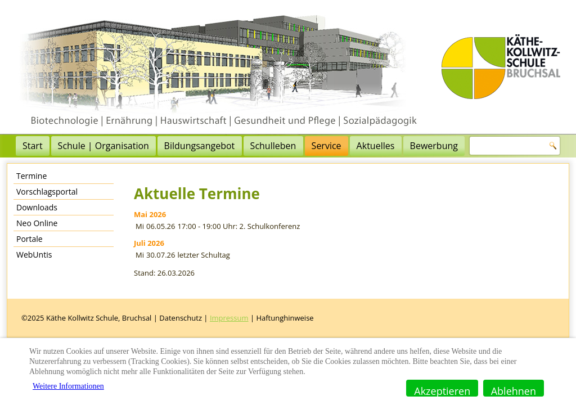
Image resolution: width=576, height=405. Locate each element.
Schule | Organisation (103, 146)
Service (326, 146)
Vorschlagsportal (47, 191)
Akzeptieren (442, 390)
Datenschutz (180, 318)
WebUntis (34, 254)
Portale (29, 238)
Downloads (36, 207)
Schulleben (273, 146)
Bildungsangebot (199, 146)
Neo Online (36, 223)
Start (32, 146)
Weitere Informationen (68, 386)
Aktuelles (376, 146)
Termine (31, 175)
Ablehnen (513, 390)
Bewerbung (434, 146)
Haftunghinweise (284, 318)
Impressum (229, 318)
